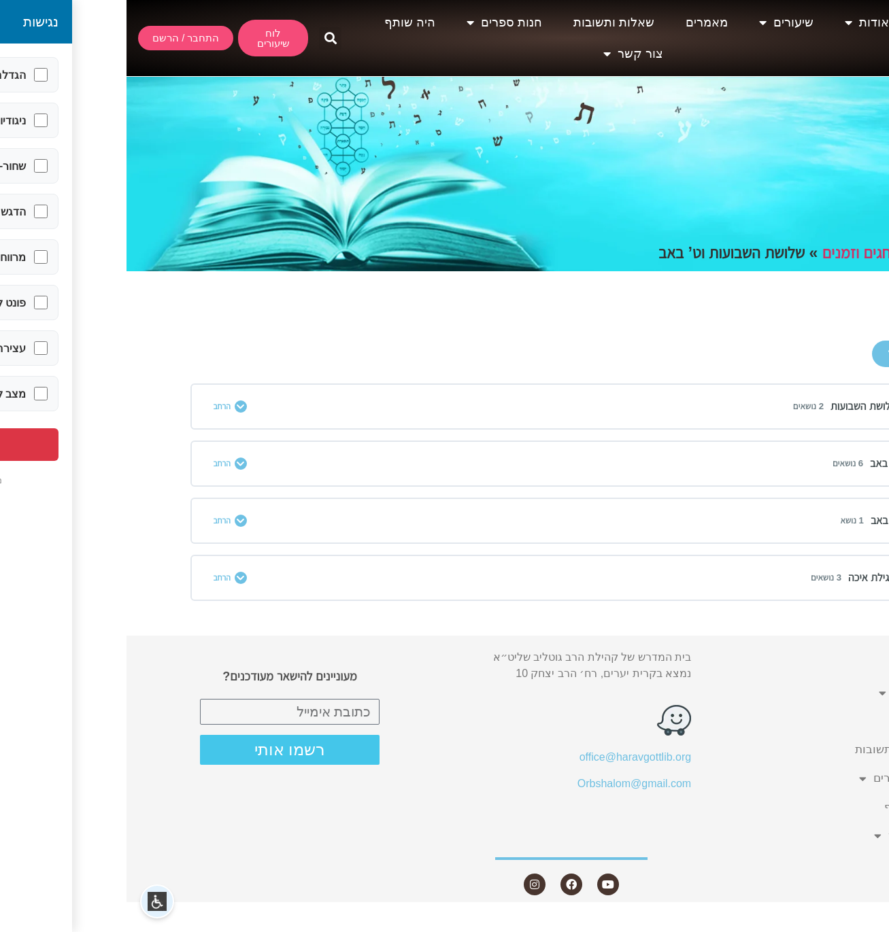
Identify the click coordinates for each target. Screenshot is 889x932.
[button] (203, 38)
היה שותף (283, 22)
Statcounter (861, 923)
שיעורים (660, 22)
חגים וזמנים (730, 253)
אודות (740, 22)
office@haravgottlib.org (509, 757)
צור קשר (507, 54)
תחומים (803, 253)
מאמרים (580, 22)
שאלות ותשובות (487, 22)
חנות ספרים (378, 22)
